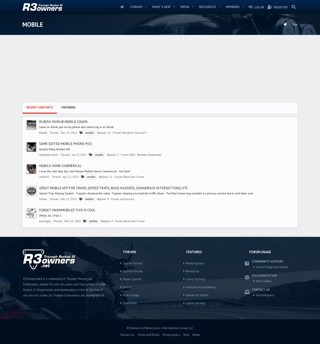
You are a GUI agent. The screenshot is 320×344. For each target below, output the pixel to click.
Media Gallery (195, 263)
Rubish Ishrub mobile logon (63, 121)
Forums (136, 7)
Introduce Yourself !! (134, 133)
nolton (43, 199)
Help (186, 335)
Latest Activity (195, 279)
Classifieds (130, 303)
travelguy (45, 221)
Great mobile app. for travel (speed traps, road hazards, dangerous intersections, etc (113, 188)
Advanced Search (197, 295)
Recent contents (40, 107)
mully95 (44, 177)
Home (122, 7)
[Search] (293, 7)
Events (127, 287)
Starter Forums (132, 263)
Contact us (127, 335)
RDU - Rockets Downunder (146, 155)
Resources (207, 7)
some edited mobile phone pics (65, 143)
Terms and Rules (149, 335)
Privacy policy (171, 335)
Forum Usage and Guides (272, 267)
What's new (161, 7)
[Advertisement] (160, 71)
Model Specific (132, 279)
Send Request (265, 295)
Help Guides (264, 281)
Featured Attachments (201, 287)
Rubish (43, 133)
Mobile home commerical (60, 166)
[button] (146, 7)
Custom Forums (133, 271)
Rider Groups (131, 295)
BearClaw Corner (134, 177)
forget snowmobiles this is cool (67, 210)
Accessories (127, 199)
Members (233, 7)
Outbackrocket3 (48, 155)
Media (184, 7)
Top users (68, 107)
